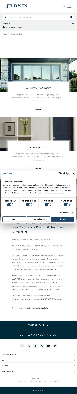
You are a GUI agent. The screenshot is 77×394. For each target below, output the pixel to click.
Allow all (63, 219)
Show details (65, 213)
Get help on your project (38, 334)
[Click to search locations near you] (5, 17)
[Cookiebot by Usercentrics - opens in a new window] (60, 173)
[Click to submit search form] (71, 17)
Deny (14, 219)
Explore (38, 109)
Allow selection (38, 219)
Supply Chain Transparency (38, 381)
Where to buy (38, 325)
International (55, 381)
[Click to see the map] (38, 390)
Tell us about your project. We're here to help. (30, 308)
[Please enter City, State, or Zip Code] (38, 17)
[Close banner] (74, 174)
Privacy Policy (22, 381)
